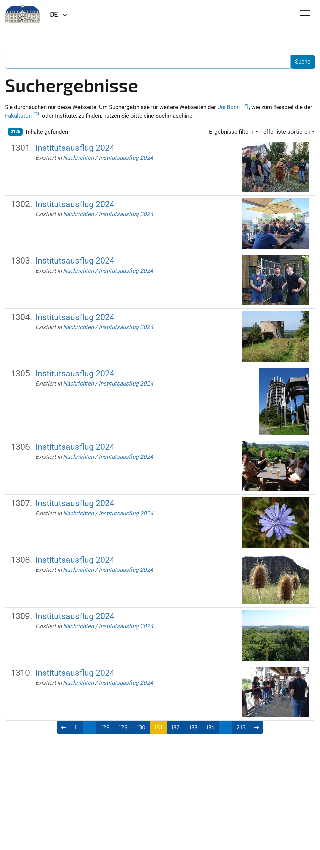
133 (193, 727)
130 (141, 727)
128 (105, 727)
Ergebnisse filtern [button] (231, 131)
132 (175, 727)
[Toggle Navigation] (305, 14)
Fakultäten (23, 115)
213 (241, 727)
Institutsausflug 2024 (74, 148)
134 (210, 727)
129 (123, 727)
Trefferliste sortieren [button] (284, 131)
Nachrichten (78, 157)
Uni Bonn (233, 107)
